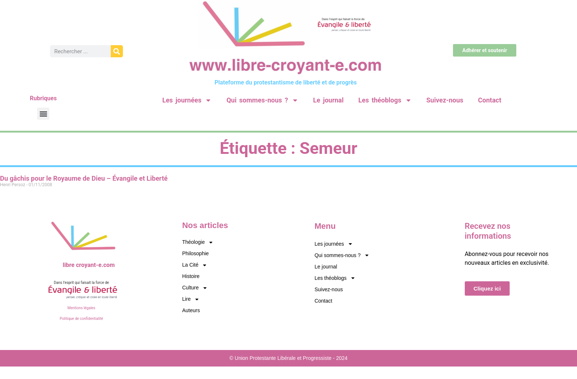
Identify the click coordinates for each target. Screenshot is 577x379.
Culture (195, 288)
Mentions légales (81, 308)
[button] (43, 114)
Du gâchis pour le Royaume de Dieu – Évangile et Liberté (83, 178)
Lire (190, 299)
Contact (489, 100)
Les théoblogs (385, 100)
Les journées (187, 100)
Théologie (198, 242)
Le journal (328, 100)
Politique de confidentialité (81, 319)
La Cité (194, 265)
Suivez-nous (444, 100)
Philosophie (195, 253)
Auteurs (191, 310)
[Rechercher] (117, 51)
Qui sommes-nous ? (262, 100)
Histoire (190, 276)
